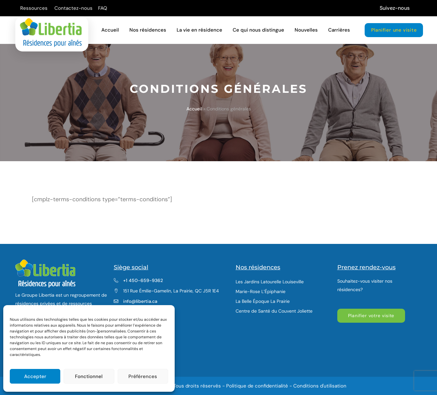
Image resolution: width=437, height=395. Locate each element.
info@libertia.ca (140, 301)
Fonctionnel (89, 376)
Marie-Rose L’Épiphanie (260, 291)
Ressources (34, 8)
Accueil (194, 109)
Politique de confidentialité (257, 386)
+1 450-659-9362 (143, 280)
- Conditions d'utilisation (317, 386)
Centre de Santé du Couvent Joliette (274, 311)
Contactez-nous (73, 8)
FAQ (102, 8)
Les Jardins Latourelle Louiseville (270, 282)
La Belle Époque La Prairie (263, 301)
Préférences (142, 376)
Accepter (35, 376)
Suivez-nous (395, 8)
